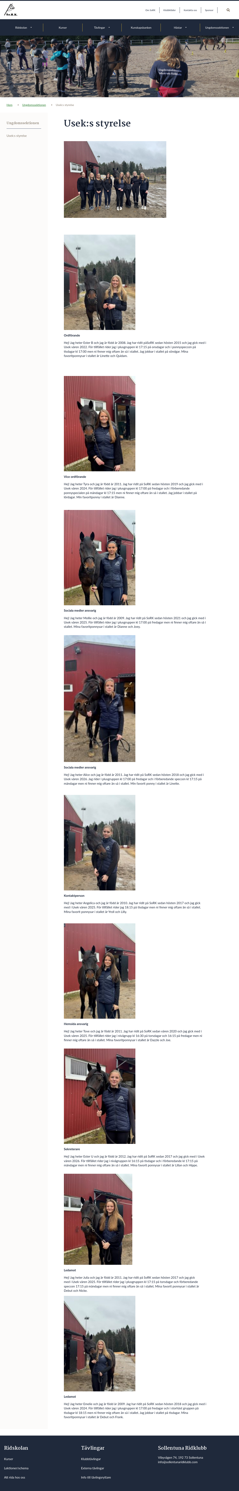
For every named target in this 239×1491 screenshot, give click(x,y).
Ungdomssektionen (217, 27)
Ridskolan (21, 27)
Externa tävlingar (92, 1468)
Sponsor (209, 10)
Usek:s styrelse (17, 135)
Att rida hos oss (14, 1477)
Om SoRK (150, 10)
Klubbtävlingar (91, 1459)
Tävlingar (99, 27)
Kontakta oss (190, 10)
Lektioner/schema (16, 1468)
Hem (9, 105)
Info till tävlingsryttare (96, 1477)
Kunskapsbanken (141, 27)
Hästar (178, 27)
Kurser (63, 27)
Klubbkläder (169, 10)
